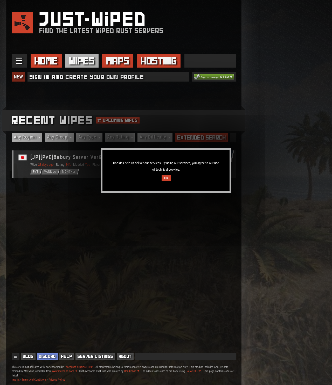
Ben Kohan (131, 371)
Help (66, 356)
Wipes (82, 61)
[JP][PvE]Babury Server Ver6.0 (68, 157)
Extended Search (201, 137)
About (125, 356)
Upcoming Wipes (117, 120)
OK (166, 178)
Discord (47, 356)
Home (46, 61)
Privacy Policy (57, 379)
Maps (117, 61)
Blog (28, 356)
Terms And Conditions (34, 379)
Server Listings (95, 356)
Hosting (159, 61)
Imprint (15, 379)
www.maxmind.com (64, 371)
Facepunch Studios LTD (79, 367)
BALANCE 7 (193, 371)
